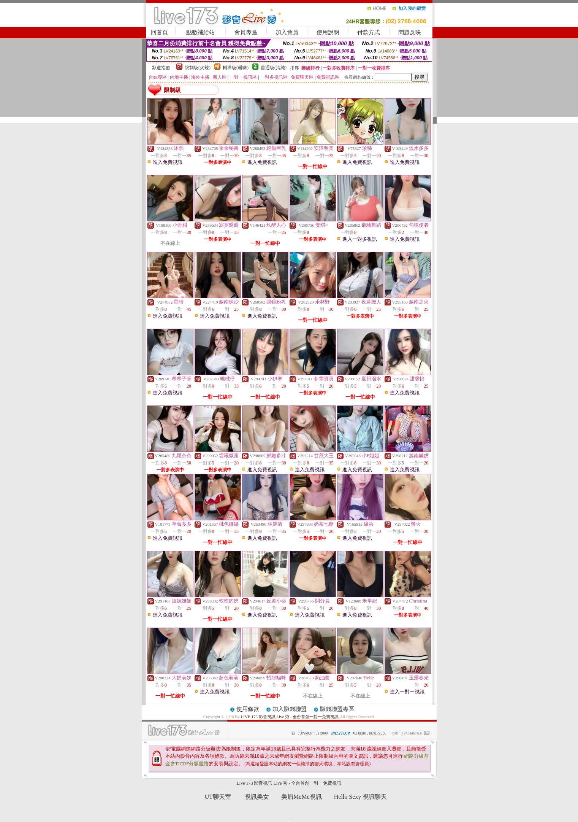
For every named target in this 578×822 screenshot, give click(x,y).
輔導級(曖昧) (236, 67)
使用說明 (328, 32)
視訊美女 (257, 796)
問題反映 (409, 32)
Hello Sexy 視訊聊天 (360, 796)
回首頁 (159, 32)
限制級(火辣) (198, 67)
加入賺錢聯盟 (289, 709)
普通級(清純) (274, 67)
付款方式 (368, 32)
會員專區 (245, 32)
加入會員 (287, 32)
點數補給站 (200, 32)
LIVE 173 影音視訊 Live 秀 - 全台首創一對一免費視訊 (290, 716)
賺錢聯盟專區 (337, 709)
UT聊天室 (218, 796)
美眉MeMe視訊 (301, 796)
